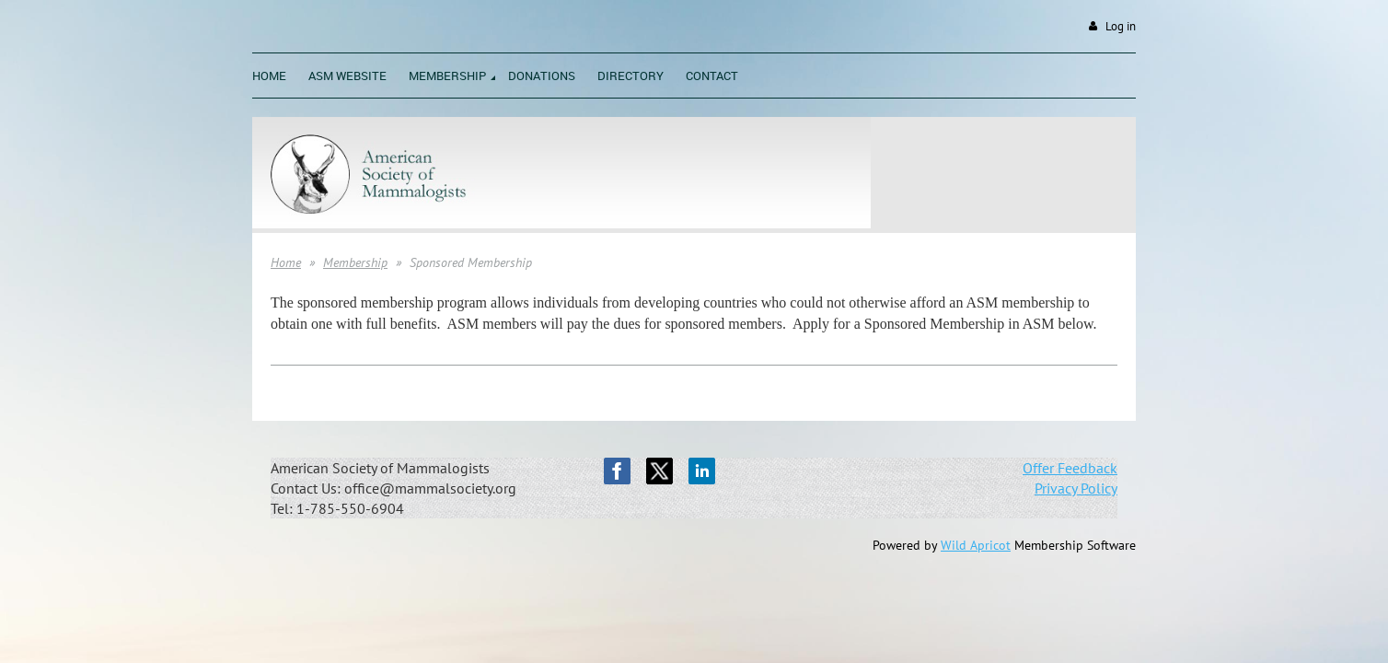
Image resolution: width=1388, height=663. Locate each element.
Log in (1120, 26)
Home (286, 262)
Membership (355, 262)
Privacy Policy (1076, 488)
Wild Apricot (976, 545)
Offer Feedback (1070, 468)
